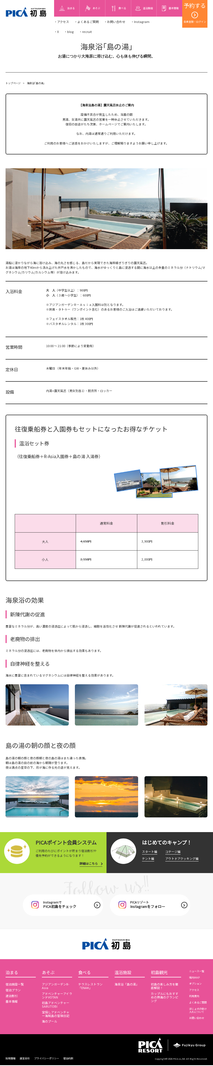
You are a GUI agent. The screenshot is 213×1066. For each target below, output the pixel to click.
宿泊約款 (68, 1059)
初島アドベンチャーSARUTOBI (55, 1005)
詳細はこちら (89, 863)
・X (56, 32)
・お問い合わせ (114, 22)
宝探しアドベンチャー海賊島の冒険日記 (55, 1015)
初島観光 (159, 973)
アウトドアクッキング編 (182, 858)
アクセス (194, 990)
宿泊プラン (13, 991)
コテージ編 (173, 852)
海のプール (49, 1022)
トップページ (13, 83)
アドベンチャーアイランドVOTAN (57, 996)
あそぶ (48, 973)
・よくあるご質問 (86, 22)
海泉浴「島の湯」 (127, 985)
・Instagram (140, 22)
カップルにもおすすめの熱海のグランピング (164, 998)
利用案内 (194, 996)
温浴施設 (123, 973)
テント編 (148, 858)
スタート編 (149, 852)
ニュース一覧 (196, 972)
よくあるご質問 (198, 1003)
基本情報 (12, 1002)
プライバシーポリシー (46, 1059)
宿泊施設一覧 (15, 985)
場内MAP (194, 978)
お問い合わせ (196, 1018)
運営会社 (25, 1059)
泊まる (12, 973)
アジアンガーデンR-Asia (55, 987)
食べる (84, 973)
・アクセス (61, 22)
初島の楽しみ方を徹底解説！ (164, 987)
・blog (69, 32)
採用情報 (11, 1059)
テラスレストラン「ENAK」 (90, 987)
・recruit (85, 32)
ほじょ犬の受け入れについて (198, 1010)
